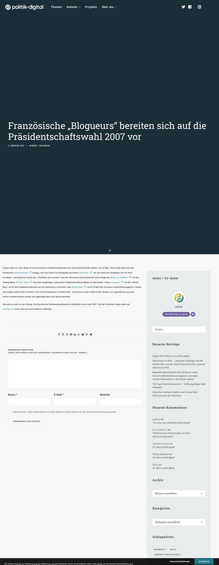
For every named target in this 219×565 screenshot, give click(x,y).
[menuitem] (56, 7)
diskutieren (84, 229)
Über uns (109, 7)
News (34, 124)
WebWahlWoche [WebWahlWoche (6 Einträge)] (162, 553)
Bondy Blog (77, 243)
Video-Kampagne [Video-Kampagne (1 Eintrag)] (185, 547)
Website (105, 351)
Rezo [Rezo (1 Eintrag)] (176, 537)
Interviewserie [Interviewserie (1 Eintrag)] (162, 532)
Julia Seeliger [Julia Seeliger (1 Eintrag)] (181, 532)
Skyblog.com (8, 265)
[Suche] (178, 286)
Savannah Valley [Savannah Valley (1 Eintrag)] (163, 542)
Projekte (91, 7)
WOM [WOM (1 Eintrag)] (178, 553)
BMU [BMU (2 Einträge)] (173, 506)
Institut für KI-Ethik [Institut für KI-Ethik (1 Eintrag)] (164, 527)
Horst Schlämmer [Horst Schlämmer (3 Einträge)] (186, 521)
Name (12, 351)
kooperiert (115, 239)
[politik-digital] (24, 7)
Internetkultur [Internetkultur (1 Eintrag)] (187, 527)
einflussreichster (21, 229)
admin (46, 124)
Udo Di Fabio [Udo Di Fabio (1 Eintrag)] (182, 542)
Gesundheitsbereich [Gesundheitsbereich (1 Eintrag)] (193, 516)
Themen (56, 7)
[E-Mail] (193, 270)
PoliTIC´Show (22, 239)
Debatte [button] (73, 7)
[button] (212, 7)
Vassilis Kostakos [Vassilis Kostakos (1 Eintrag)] (163, 547)
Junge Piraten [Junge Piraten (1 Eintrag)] (161, 537)
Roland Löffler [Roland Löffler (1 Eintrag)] (192, 537)
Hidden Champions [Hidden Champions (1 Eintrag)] (163, 521)
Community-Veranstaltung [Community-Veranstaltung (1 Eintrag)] (167, 511)
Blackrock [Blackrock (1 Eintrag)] (160, 506)
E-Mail (59, 351)
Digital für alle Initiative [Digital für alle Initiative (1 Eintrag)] (166, 516)
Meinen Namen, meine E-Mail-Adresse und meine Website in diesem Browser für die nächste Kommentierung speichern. (64, 368)
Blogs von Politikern (119, 234)
